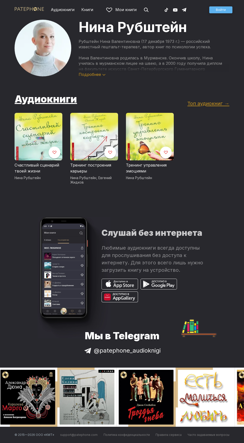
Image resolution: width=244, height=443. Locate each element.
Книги (87, 9)
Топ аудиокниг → (208, 103)
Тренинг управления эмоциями (146, 168)
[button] (220, 9)
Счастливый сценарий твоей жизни (37, 168)
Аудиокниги (62, 9)
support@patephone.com (79, 435)
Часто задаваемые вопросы (208, 435)
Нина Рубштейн (28, 178)
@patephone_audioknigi (122, 350)
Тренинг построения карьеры (90, 168)
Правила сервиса (169, 435)
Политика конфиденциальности (127, 435)
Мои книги (121, 9)
